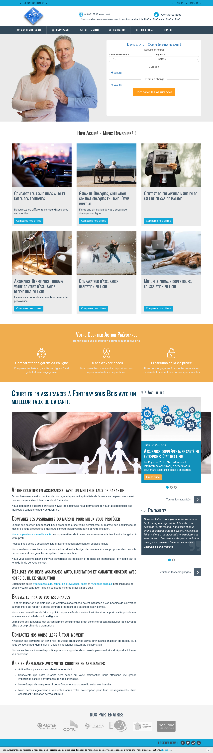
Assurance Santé (31, 30)
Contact (194, 3)
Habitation (119, 30)
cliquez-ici (166, 750)
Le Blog (179, 3)
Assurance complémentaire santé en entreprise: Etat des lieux (171, 453)
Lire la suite (153, 477)
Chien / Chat (147, 30)
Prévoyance (63, 30)
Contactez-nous (167, 14)
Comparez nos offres (28, 220)
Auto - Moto (92, 30)
